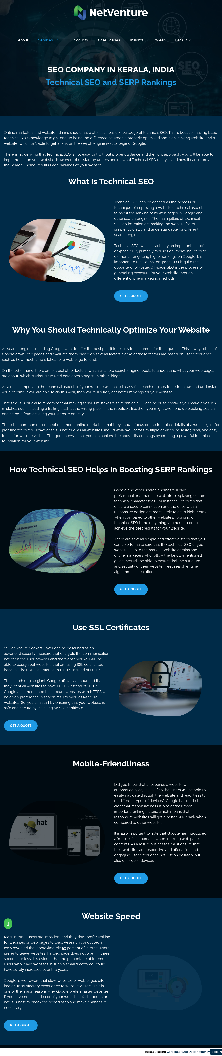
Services (53, 40)
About (23, 40)
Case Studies (109, 40)
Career (159, 40)
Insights (136, 40)
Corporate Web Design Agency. (139, 1052)
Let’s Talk (183, 40)
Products (80, 40)
